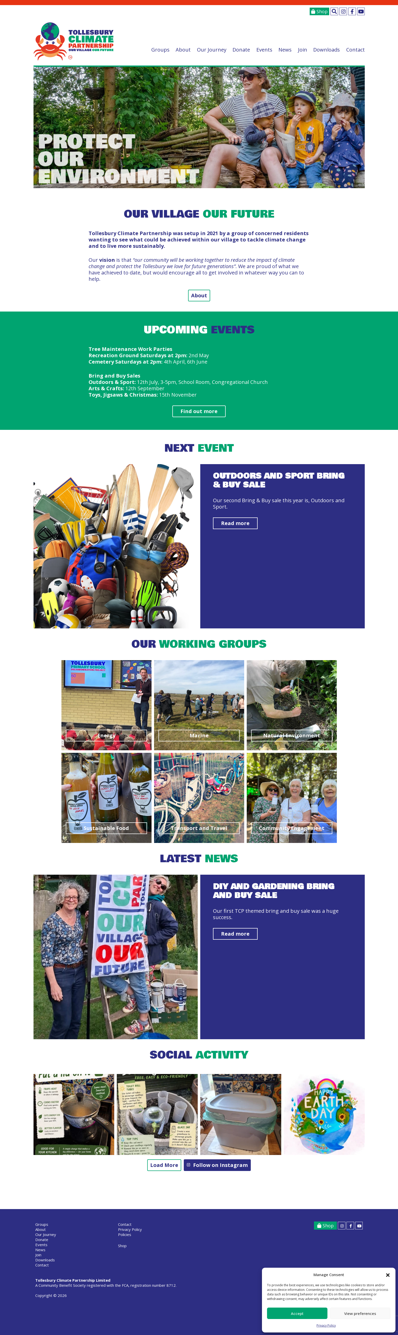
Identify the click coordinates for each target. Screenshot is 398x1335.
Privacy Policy (326, 1325)
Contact (355, 49)
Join (302, 49)
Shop (319, 11)
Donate (241, 49)
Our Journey (211, 49)
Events (264, 49)
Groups (160, 49)
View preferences (360, 1313)
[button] (387, 1274)
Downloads (326, 49)
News (285, 49)
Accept (297, 1313)
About (183, 49)
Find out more (199, 411)
